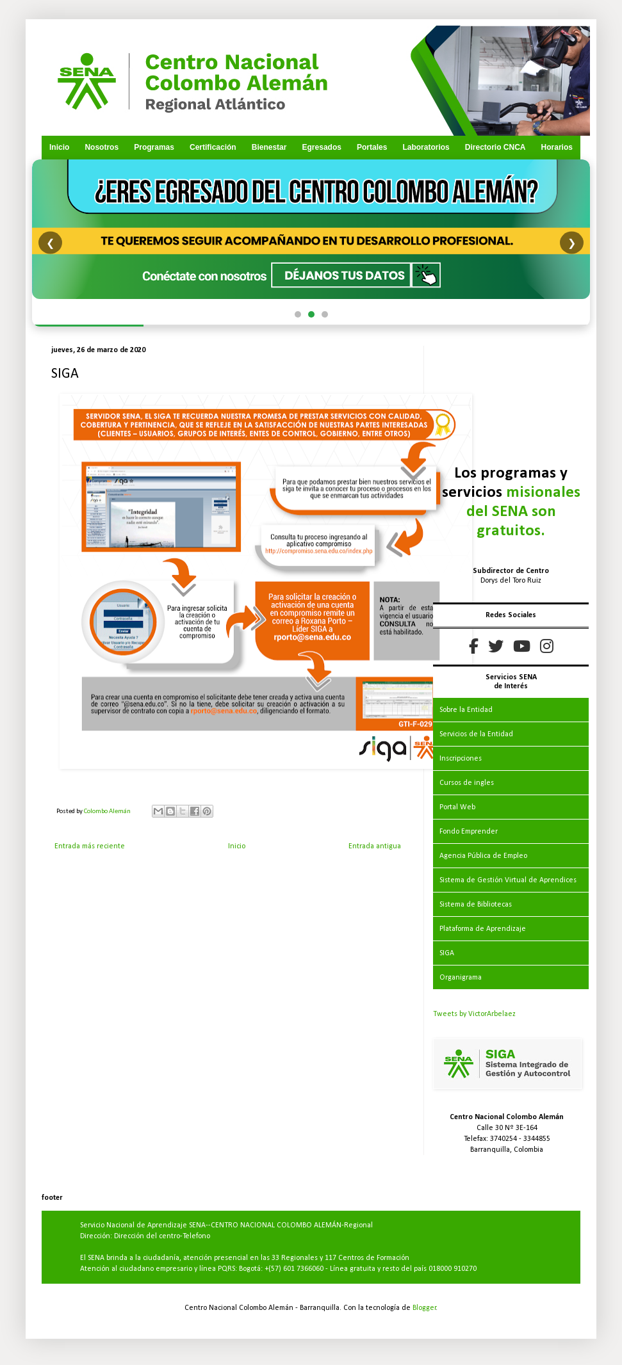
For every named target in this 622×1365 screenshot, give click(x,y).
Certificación (213, 147)
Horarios (557, 147)
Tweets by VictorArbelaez (474, 1014)
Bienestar (269, 147)
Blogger (424, 1308)
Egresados (321, 147)
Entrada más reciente (89, 846)
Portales (372, 147)
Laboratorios (425, 147)
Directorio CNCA (495, 147)
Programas (154, 147)
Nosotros (102, 147)
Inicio (59, 147)
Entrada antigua (374, 846)
